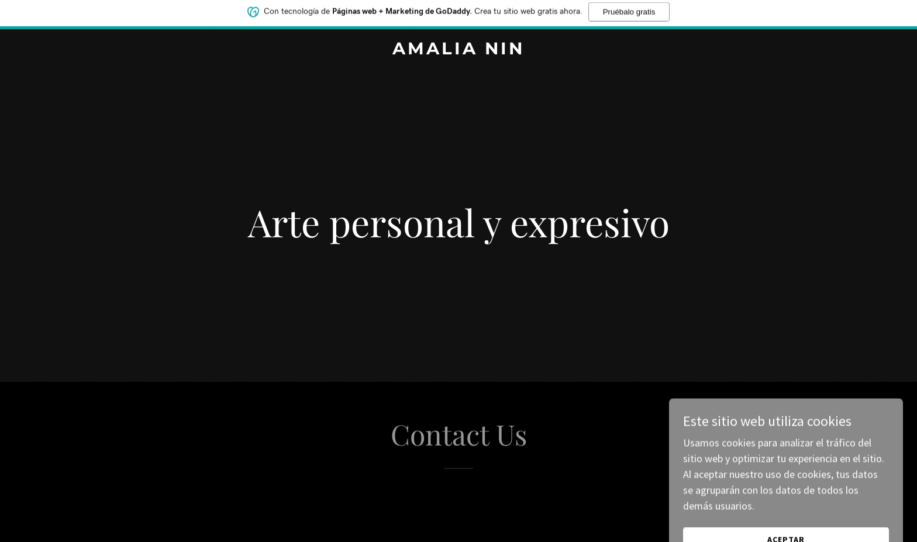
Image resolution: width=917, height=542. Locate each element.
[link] (458, 50)
